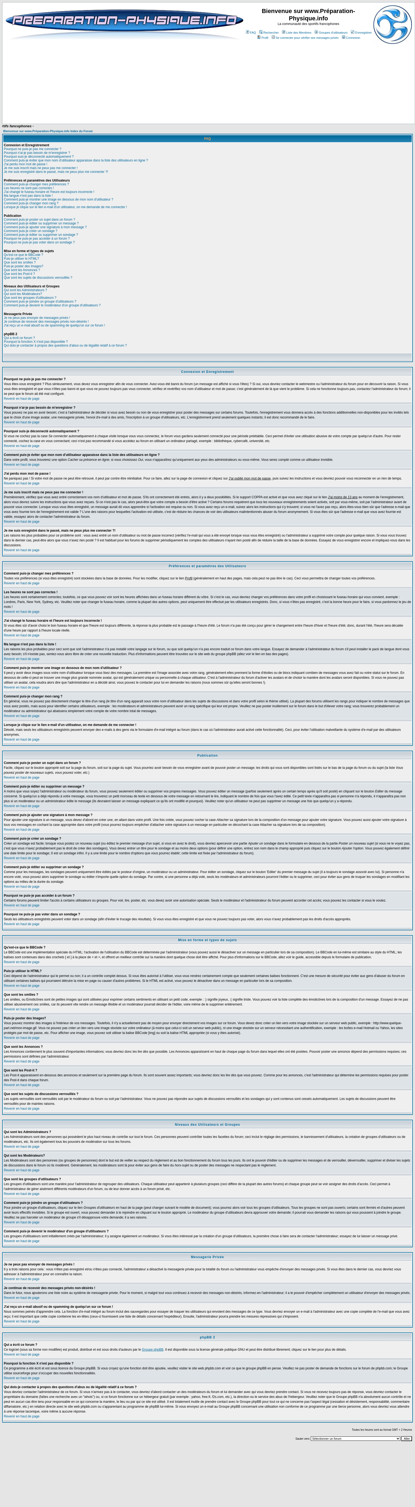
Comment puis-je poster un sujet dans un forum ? (39, 219)
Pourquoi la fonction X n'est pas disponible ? (36, 342)
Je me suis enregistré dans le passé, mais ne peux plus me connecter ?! (56, 172)
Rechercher (269, 32)
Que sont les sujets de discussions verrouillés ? (38, 278)
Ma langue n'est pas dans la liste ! (28, 196)
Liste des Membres (296, 32)
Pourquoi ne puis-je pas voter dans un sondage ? (39, 242)
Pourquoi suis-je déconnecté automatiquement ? (39, 156)
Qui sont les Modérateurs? (23, 294)
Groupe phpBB (152, 1349)
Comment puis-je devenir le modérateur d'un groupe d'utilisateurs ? (52, 305)
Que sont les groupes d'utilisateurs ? (30, 298)
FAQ (251, 32)
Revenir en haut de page (21, 399)
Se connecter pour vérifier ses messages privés (305, 37)
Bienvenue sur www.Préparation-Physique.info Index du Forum (48, 131)
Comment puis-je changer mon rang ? (31, 203)
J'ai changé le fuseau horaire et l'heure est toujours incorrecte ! (49, 192)
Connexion (351, 37)
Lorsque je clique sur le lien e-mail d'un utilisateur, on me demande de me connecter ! (65, 207)
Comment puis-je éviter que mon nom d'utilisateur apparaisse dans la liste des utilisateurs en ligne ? (76, 160)
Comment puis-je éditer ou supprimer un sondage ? (41, 235)
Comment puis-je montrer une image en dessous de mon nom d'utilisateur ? (58, 199)
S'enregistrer (361, 32)
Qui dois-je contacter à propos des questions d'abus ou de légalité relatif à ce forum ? (65, 345)
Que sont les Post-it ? (19, 274)
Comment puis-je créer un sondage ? (30, 231)
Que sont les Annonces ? (22, 270)
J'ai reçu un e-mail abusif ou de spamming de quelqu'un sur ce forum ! (54, 325)
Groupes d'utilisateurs (331, 32)
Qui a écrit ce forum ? (19, 338)
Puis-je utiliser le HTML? (21, 259)
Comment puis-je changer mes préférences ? (36, 184)
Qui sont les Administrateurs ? (25, 290)
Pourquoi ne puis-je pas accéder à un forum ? (37, 238)
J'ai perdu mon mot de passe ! (25, 164)
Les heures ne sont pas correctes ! (29, 188)
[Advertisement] (125, 108)
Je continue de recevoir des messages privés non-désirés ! (46, 321)
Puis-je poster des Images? (23, 266)
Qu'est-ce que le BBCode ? (23, 255)
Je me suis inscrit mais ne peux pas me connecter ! (41, 168)
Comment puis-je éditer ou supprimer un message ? (41, 223)
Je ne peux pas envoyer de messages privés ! (37, 318)
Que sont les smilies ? (20, 262)
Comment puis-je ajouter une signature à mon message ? (45, 227)
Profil (262, 37)
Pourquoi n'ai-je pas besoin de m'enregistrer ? (37, 153)
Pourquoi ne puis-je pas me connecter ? (32, 149)
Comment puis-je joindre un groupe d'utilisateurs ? (40, 301)
